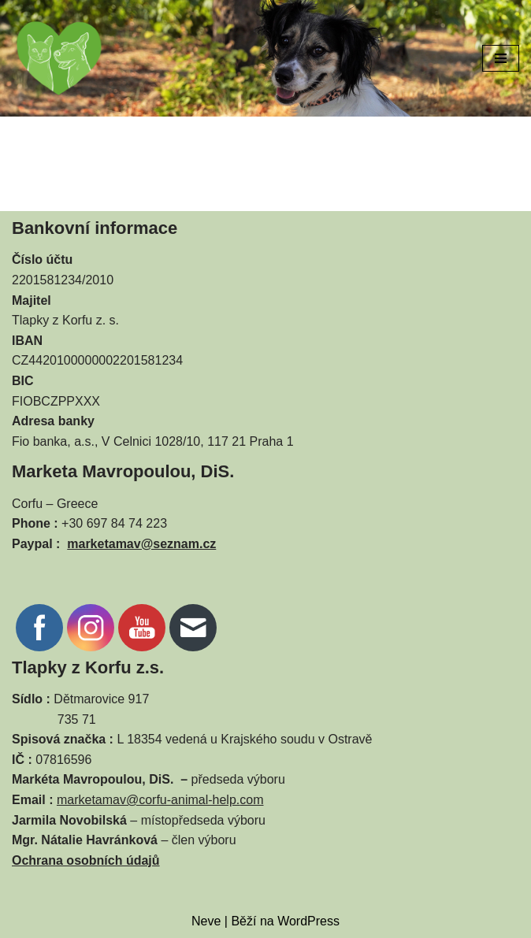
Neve (206, 921)
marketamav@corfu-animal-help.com (160, 799)
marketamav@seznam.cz (141, 544)
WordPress (308, 921)
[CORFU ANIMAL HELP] (59, 58)
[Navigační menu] (500, 58)
